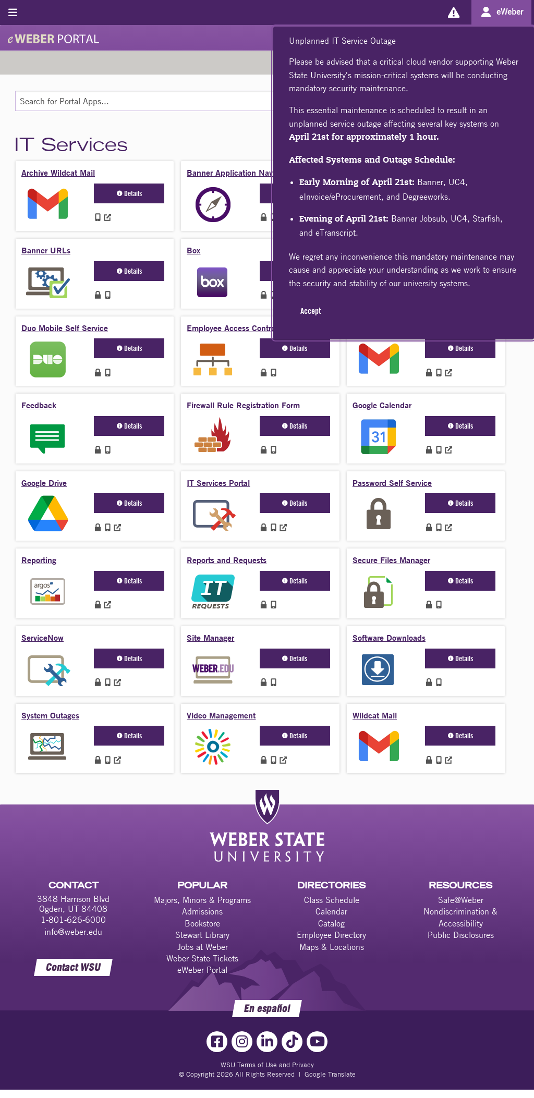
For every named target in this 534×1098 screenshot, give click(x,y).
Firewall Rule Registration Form (243, 404)
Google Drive (44, 482)
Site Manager (210, 637)
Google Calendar (382, 404)
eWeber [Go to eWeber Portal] (509, 11)
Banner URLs (45, 250)
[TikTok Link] (292, 1041)
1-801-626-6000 (73, 919)
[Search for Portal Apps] (222, 101)
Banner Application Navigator (240, 172)
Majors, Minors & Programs (202, 900)
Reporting (38, 559)
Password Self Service (392, 482)
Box (193, 250)
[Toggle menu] (13, 12)
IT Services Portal (218, 482)
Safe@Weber (460, 900)
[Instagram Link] (242, 1041)
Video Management (221, 715)
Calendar (331, 911)
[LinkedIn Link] (267, 1041)
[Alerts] (453, 12)
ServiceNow (42, 637)
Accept (310, 311)
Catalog (331, 923)
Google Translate (330, 1074)
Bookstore (202, 923)
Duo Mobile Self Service (64, 327)
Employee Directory (331, 935)
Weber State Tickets (202, 958)
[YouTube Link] (317, 1041)
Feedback (38, 404)
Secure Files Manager (391, 559)
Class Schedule (331, 900)
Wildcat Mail (375, 715)
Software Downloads (389, 637)
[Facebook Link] (217, 1041)
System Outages (50, 715)
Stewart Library (202, 935)
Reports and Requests (226, 559)
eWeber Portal (202, 970)
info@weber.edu (73, 931)
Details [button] (129, 193)
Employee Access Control (232, 327)
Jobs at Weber (202, 947)
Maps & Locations (331, 947)
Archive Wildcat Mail (58, 172)
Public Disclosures (461, 935)
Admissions (202, 911)
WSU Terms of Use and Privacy (267, 1064)
